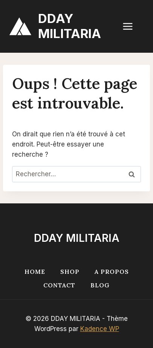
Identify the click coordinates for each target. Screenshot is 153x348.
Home (34, 271)
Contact (59, 285)
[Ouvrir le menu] (131, 26)
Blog (100, 285)
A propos (112, 271)
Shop (70, 271)
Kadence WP (99, 329)
